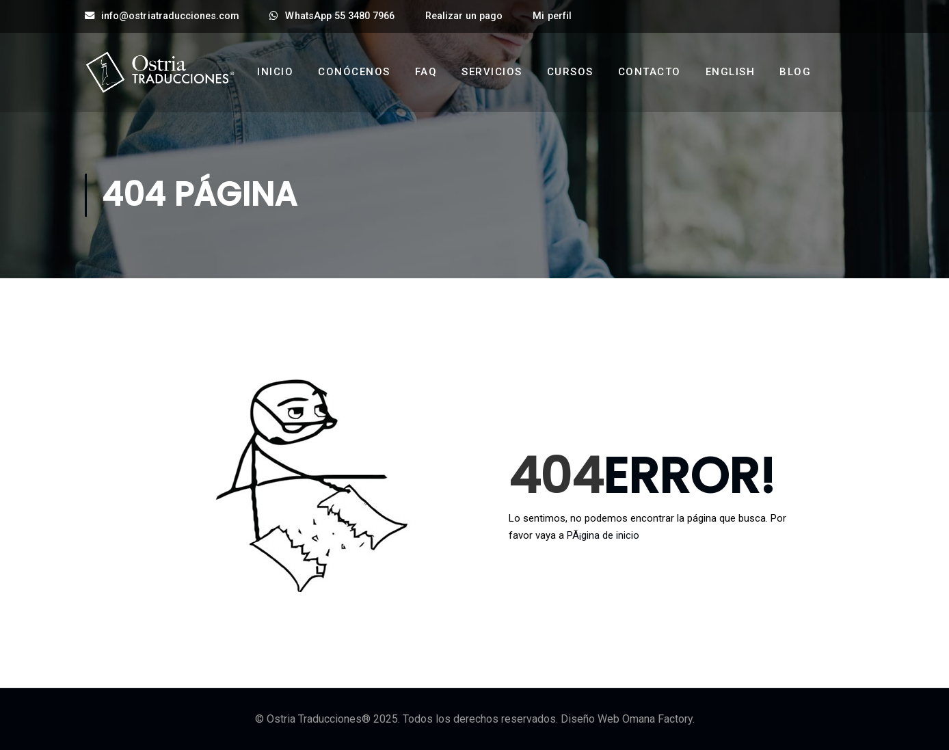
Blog (795, 72)
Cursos (570, 72)
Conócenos (354, 72)
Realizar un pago (464, 16)
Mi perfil (552, 16)
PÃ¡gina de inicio (603, 535)
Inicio (275, 72)
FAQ (426, 72)
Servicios (492, 72)
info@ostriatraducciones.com (162, 16)
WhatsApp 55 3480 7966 (332, 16)
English (731, 72)
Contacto (649, 72)
